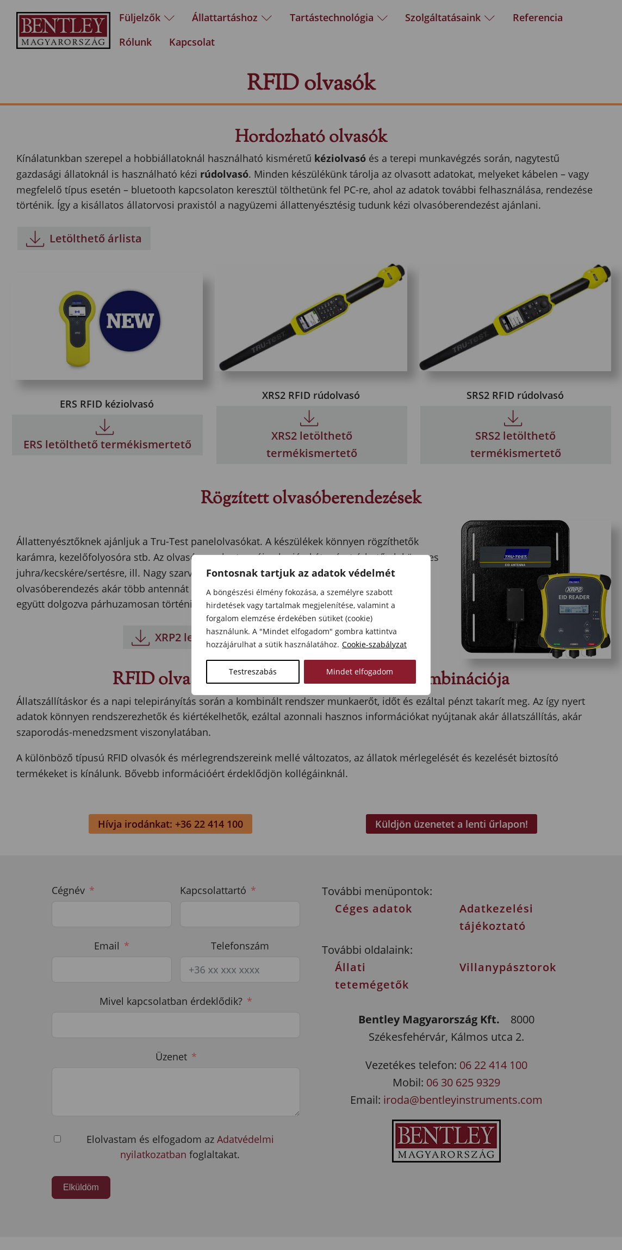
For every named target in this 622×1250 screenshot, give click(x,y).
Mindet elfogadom (359, 671)
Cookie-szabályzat (374, 644)
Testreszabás (253, 671)
